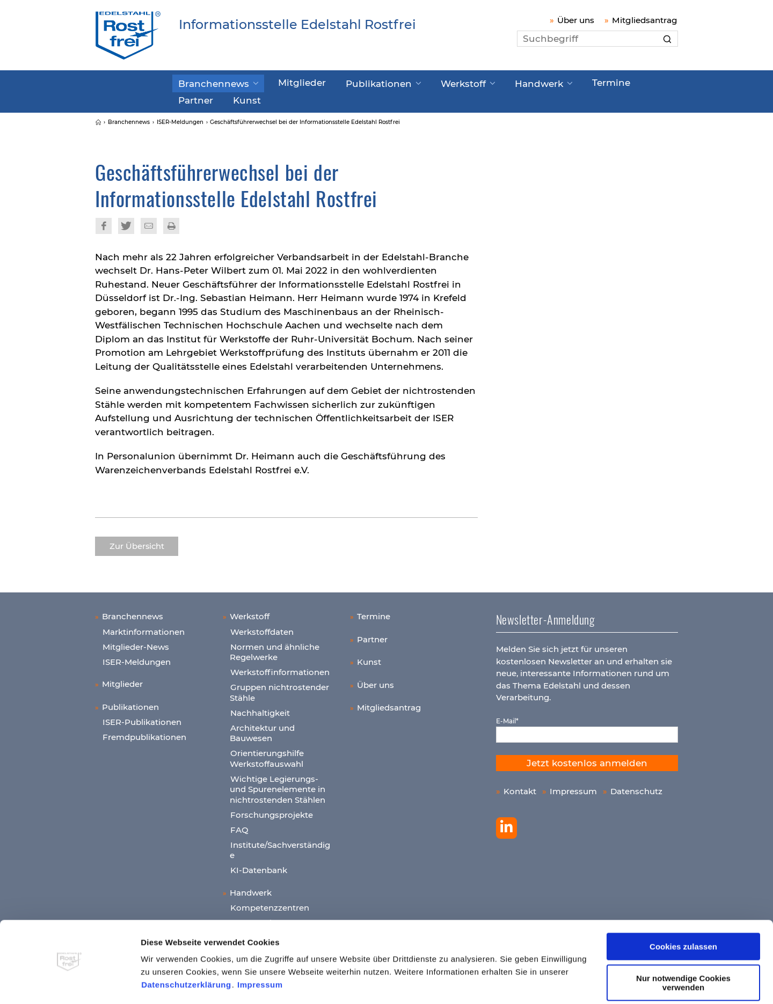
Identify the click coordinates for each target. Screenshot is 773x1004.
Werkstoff (428, 82)
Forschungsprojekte (271, 810)
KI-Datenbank (258, 866)
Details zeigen (168, 982)
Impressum (260, 953)
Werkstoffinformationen (280, 668)
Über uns (575, 20)
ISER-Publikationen (142, 718)
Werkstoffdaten (262, 627)
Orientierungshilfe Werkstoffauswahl (267, 754)
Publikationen (353, 82)
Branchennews (208, 82)
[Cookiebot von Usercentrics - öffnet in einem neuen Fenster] (69, 983)
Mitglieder (286, 81)
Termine (560, 81)
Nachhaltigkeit (260, 708)
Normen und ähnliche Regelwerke (274, 647)
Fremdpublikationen (144, 733)
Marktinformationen (144, 627)
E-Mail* (507, 717)
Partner (610, 81)
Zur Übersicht (137, 542)
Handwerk (495, 82)
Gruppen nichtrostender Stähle (279, 688)
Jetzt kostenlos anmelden (587, 758)
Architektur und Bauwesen (262, 729)
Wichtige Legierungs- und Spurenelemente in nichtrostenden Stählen (277, 785)
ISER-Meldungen (137, 658)
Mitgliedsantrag (644, 20)
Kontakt (520, 787)
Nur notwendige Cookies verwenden (683, 951)
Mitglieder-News (136, 642)
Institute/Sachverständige (280, 846)
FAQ (239, 825)
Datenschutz (636, 787)
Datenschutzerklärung (186, 953)
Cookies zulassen (683, 915)
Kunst (190, 97)
